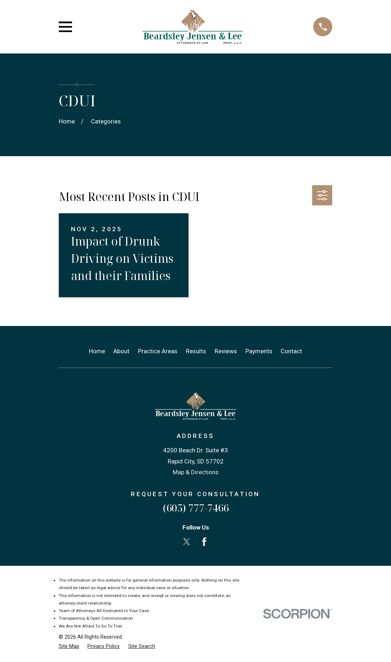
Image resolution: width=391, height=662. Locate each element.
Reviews (226, 351)
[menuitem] (69, 646)
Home (97, 351)
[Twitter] (186, 541)
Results (196, 351)
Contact (291, 351)
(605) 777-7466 (196, 507)
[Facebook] (204, 541)
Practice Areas (157, 351)
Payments (258, 351)
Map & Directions (196, 472)
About (121, 351)
